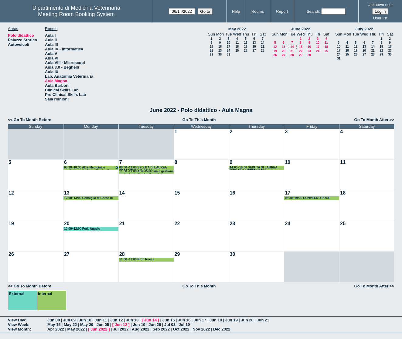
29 (211, 54)
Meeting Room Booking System (76, 14)
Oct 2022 (181, 329)
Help (236, 11)
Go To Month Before (32, 119)
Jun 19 (231, 320)
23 (220, 50)
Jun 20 (247, 320)
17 (228, 46)
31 (228, 54)
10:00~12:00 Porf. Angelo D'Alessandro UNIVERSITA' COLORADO (83, 229)
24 (228, 50)
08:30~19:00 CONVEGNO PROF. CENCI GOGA (307, 198)
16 (220, 46)
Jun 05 (103, 324)
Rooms (257, 11)
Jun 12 (116, 320)
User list (380, 18)
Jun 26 (154, 324)
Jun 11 (100, 320)
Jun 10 (85, 320)
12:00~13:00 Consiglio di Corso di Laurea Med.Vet (88, 198)
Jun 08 (53, 320)
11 (237, 42)
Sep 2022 (161, 329)
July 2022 (364, 29)
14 (262, 42)
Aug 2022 (140, 329)
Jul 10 (184, 324)
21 (262, 46)
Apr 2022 (55, 329)
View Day (16, 320)
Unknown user (380, 4)
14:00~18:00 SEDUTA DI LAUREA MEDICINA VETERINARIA (254, 168)
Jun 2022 (98, 329)
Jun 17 (200, 320)
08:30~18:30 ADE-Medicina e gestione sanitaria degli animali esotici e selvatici (91, 168)
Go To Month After (371, 119)
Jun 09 (69, 320)
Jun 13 (132, 320)
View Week (18, 324)
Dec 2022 (221, 329)
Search (313, 11)
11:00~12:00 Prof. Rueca (136, 259)
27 (254, 50)
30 (220, 54)
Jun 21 (263, 320)
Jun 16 (184, 320)
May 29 (86, 324)
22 (211, 50)
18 (237, 46)
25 (237, 50)
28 (262, 50)
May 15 (53, 324)
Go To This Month (199, 119)
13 (254, 42)
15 (211, 46)
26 (245, 50)
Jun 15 (168, 320)
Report (282, 11)
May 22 (70, 324)
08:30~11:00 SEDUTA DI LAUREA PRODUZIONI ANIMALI (143, 168)
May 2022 (237, 29)
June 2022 (300, 29)
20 (254, 46)
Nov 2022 (201, 329)
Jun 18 (216, 320)
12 (245, 42)
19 (245, 46)
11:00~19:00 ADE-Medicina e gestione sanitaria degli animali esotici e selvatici (146, 172)
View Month (19, 329)
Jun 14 (150, 320)
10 (228, 42)
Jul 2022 (120, 329)
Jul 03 (169, 324)
